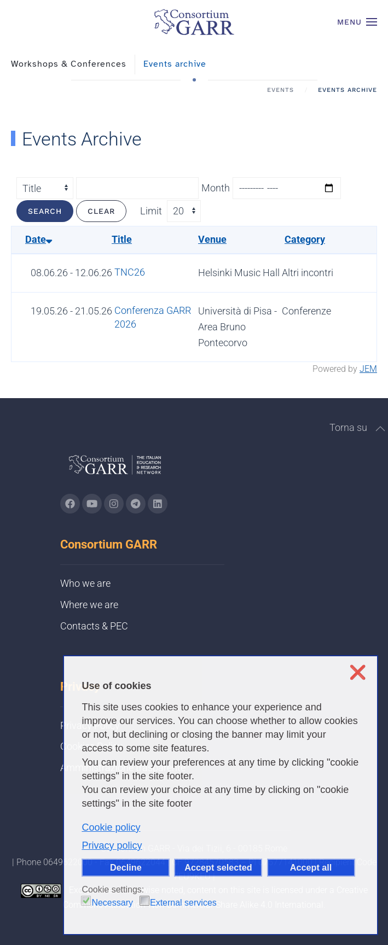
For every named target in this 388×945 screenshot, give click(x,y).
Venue (212, 239)
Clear (101, 211)
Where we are (89, 604)
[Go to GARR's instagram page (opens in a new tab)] (114, 504)
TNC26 (129, 272)
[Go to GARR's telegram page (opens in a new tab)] (136, 504)
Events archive (174, 64)
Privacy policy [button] (112, 845)
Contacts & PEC (94, 626)
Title (122, 239)
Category (305, 239)
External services (183, 902)
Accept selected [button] (218, 867)
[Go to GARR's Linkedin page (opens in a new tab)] (157, 504)
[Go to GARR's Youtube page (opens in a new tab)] (92, 504)
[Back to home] (194, 22)
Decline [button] (126, 867)
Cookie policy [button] (111, 827)
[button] (357, 22)
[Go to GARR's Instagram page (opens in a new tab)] (70, 504)
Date (38, 239)
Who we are (85, 583)
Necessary (112, 902)
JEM (368, 369)
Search (45, 211)
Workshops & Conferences (68, 64)
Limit (151, 211)
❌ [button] (357, 672)
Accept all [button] (311, 867)
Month (215, 188)
